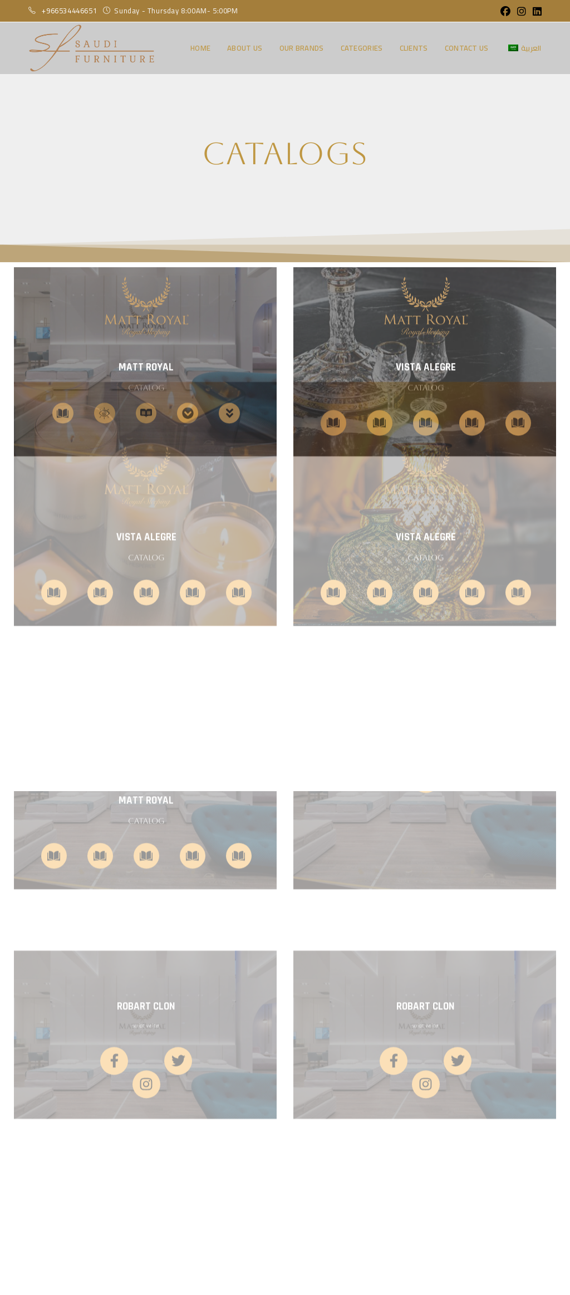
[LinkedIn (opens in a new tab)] (535, 11)
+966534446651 (70, 10)
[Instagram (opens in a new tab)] (521, 11)
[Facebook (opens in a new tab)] (505, 11)
